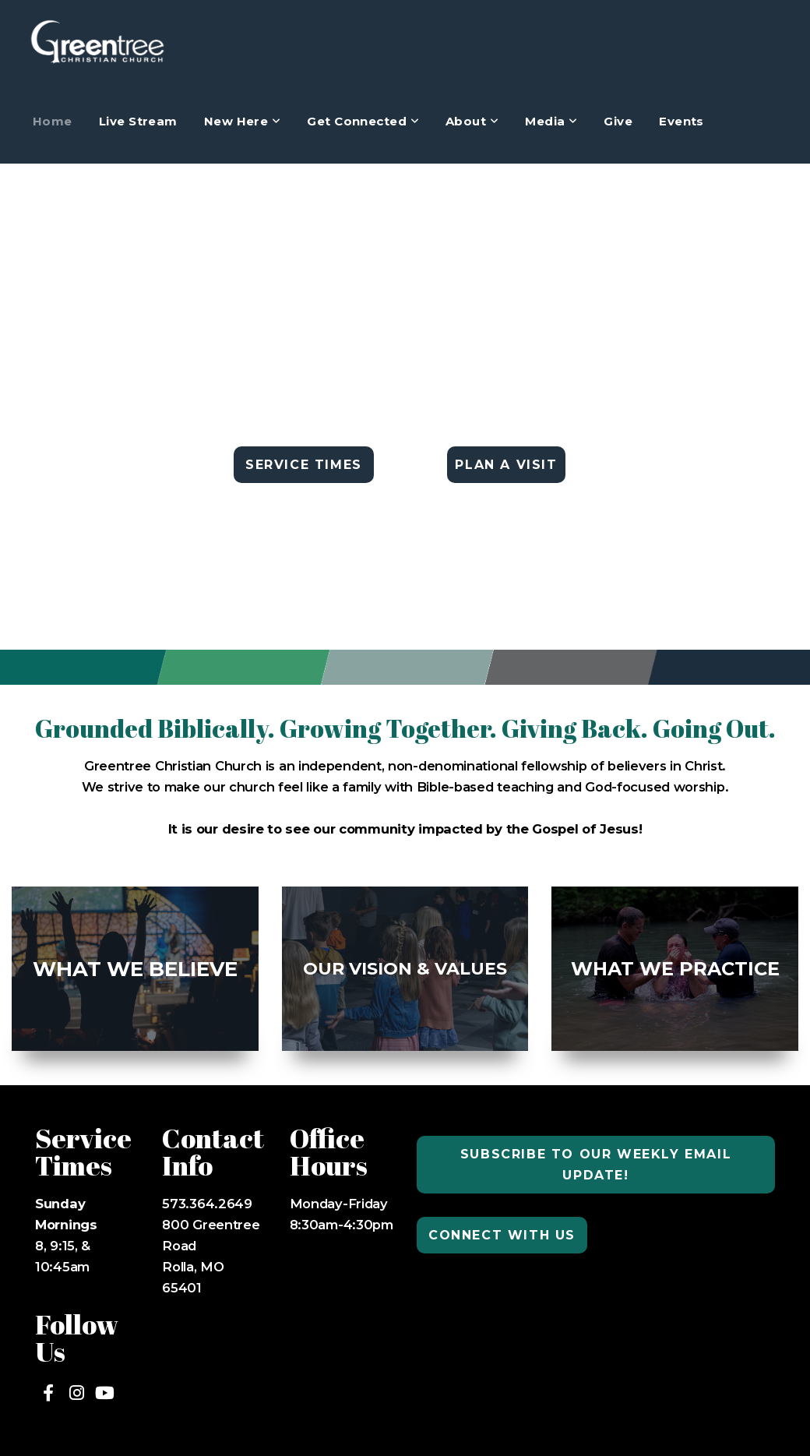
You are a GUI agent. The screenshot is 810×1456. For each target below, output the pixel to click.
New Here (242, 121)
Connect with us (502, 1235)
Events (681, 121)
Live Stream (138, 121)
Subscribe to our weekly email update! (595, 1165)
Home (52, 121)
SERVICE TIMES (303, 464)
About (472, 121)
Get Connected (363, 121)
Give (618, 121)
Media (551, 121)
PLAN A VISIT (506, 464)
